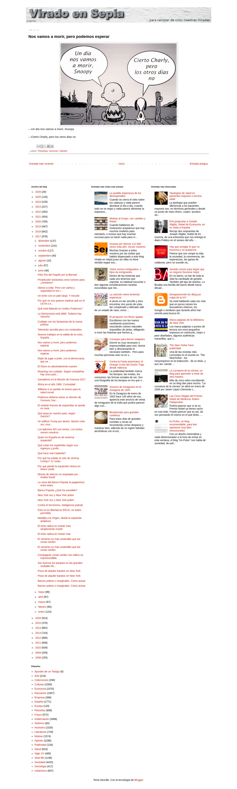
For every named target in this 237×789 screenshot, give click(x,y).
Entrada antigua (199, 163)
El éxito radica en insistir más (54, 533)
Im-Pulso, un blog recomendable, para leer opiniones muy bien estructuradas (183, 426)
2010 (38, 647)
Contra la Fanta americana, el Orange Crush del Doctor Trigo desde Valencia (127, 364)
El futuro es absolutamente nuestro (57, 366)
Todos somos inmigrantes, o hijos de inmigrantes (125, 271)
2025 (38, 196)
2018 (38, 231)
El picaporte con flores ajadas (126, 316)
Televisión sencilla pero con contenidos (60, 329)
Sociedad (40, 762)
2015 (38, 622)
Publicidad (40, 744)
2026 (38, 191)
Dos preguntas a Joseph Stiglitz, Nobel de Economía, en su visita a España (187, 224)
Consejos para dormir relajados (127, 339)
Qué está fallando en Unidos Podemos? (60, 308)
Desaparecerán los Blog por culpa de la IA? (185, 296)
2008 (38, 657)
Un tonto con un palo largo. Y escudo (58, 295)
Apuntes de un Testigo (47, 671)
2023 (38, 206)
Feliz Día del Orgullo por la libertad (57, 274)
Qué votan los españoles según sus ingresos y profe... (58, 447)
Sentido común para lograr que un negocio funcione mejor (186, 271)
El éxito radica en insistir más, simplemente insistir (54, 527)
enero (42, 611)
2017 (38, 236)
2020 (38, 221)
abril (41, 596)
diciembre (44, 240)
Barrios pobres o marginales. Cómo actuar (61, 580)
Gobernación (42, 719)
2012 (38, 637)
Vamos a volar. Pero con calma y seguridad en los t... (56, 289)
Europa (39, 706)
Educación (40, 693)
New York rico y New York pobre (56, 495)
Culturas (39, 684)
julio (41, 265)
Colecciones (41, 680)
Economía (40, 688)
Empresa (40, 697)
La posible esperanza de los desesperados (125, 195)
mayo (41, 591)
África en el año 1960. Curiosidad (56, 384)
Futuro (38, 714)
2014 (38, 627)
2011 (38, 642)
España (39, 701)
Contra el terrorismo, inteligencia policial (60, 505)
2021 (38, 216)
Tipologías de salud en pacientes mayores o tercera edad (185, 196)
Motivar (39, 736)
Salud (38, 749)
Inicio (122, 163)
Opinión (63, 151)
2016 (38, 618)
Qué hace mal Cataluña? (52, 453)
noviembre (44, 245)
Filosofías (43, 151)
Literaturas (40, 731)
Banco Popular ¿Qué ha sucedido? (57, 490)
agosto (42, 260)
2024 (38, 201)
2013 (38, 632)
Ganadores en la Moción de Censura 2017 (62, 379)
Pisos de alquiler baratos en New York (59, 570)
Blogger (138, 779)
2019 (38, 226)
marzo (42, 601)
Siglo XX (39, 753)
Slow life (39, 757)
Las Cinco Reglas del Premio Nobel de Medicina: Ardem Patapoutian (185, 399)
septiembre (45, 255)
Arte (37, 675)
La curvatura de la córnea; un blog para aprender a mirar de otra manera (186, 373)
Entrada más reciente (41, 163)
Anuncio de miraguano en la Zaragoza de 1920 (125, 388)
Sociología (40, 766)
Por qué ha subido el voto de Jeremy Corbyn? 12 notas (58, 460)
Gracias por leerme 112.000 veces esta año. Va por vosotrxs (127, 245)
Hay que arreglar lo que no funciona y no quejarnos (184, 248)
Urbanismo (41, 770)
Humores (53, 151)
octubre (43, 250)
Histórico (39, 723)
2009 (38, 652)
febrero (42, 606)
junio (41, 270)
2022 (38, 211)
